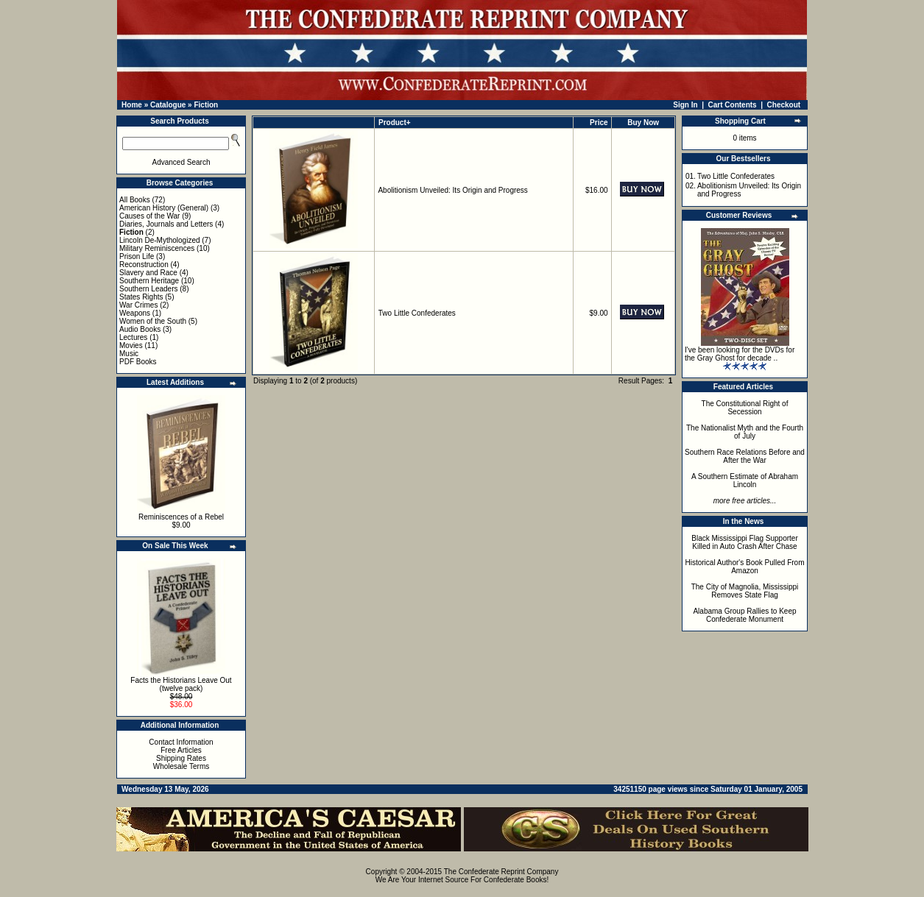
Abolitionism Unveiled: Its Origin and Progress (452, 190)
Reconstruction (144, 264)
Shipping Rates (181, 758)
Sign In (685, 105)
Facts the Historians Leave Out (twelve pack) (180, 684)
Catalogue (168, 105)
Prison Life (136, 256)
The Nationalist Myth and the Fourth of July (744, 432)
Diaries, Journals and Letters (166, 224)
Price (598, 122)
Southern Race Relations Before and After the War (745, 456)
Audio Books (140, 329)
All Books (134, 200)
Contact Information (181, 742)
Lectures (133, 337)
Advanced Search (181, 162)
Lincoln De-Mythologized (159, 240)
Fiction (206, 105)
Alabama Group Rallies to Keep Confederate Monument (744, 615)
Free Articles (181, 750)
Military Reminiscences (156, 248)
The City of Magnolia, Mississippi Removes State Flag (745, 591)
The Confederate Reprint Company (501, 872)
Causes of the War (149, 216)
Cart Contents (732, 105)
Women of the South (152, 321)
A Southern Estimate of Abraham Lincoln (744, 480)
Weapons (134, 313)
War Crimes (138, 305)
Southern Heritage (149, 281)
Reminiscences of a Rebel (181, 517)
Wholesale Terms (181, 766)
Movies (131, 345)
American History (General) (163, 208)
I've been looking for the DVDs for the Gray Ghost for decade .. (739, 354)
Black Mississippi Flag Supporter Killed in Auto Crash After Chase (744, 542)
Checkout (784, 105)
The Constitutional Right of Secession (745, 408)
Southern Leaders (148, 289)
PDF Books (138, 362)
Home (131, 105)
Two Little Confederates (417, 313)
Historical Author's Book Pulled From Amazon (745, 567)
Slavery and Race (148, 273)
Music (128, 354)
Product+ (394, 122)
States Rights (141, 297)
